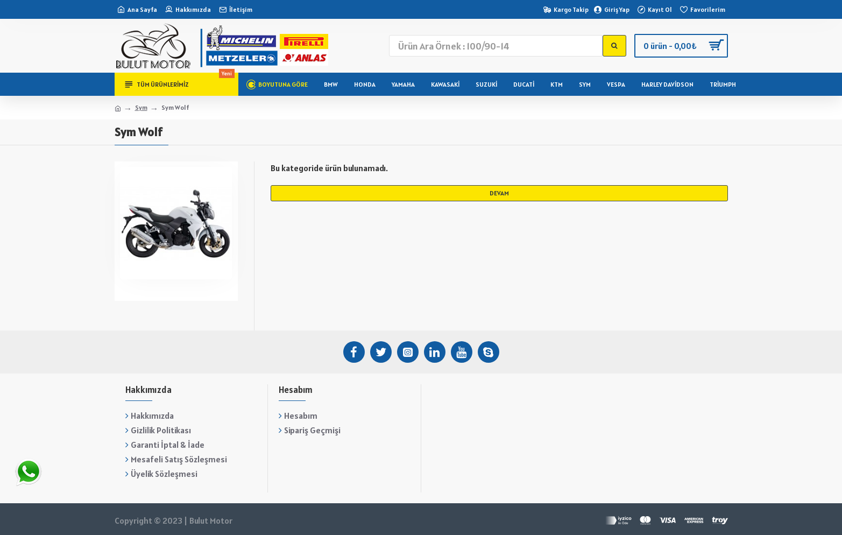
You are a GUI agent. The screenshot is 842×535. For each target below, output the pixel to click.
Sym (141, 107)
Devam (499, 193)
